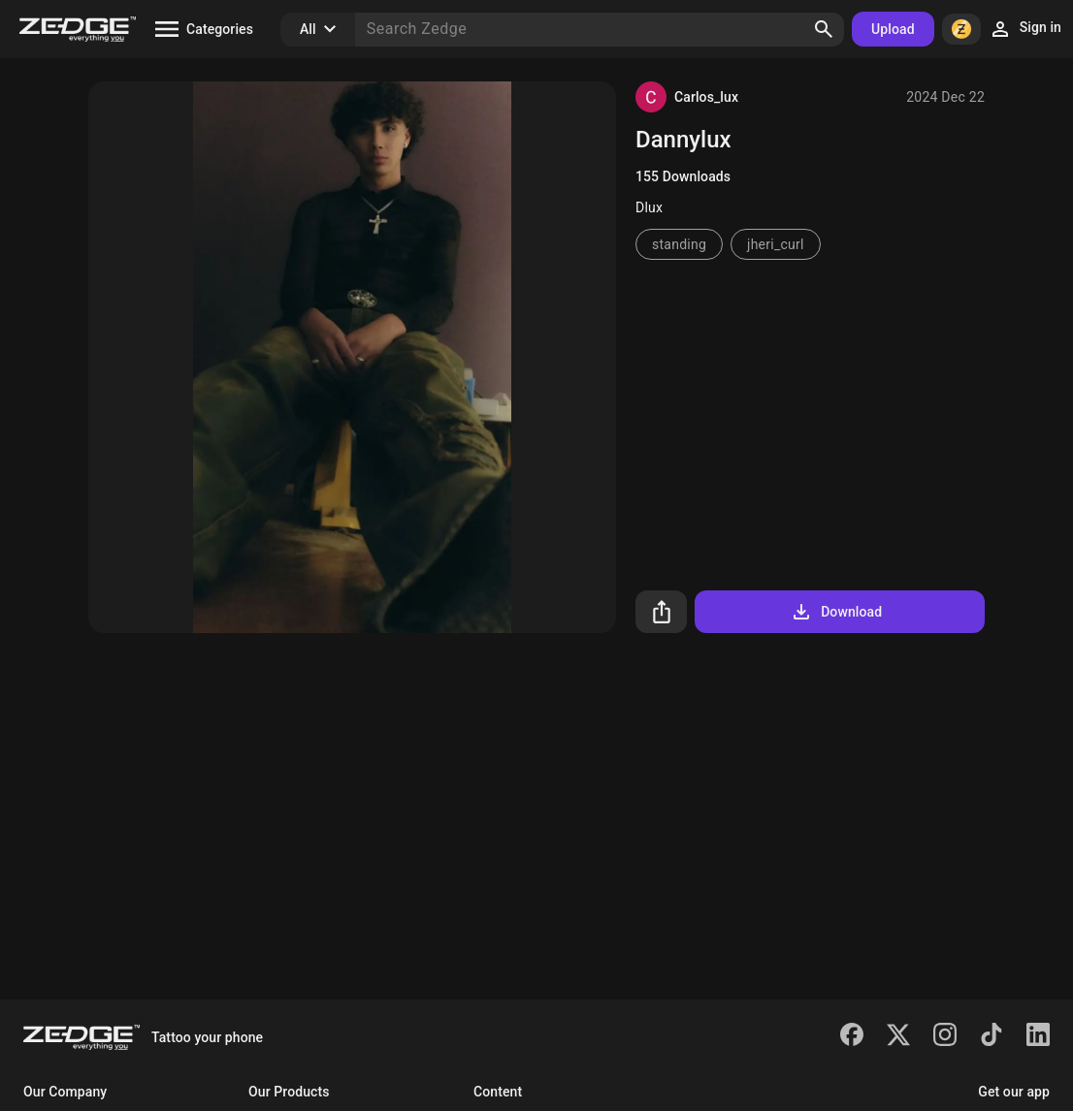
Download (836, 611)
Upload (893, 29)
